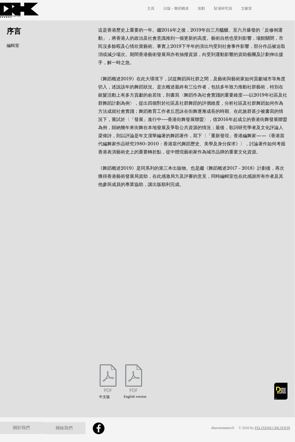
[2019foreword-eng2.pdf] (134, 378)
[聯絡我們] (64, 428)
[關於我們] (21, 428)
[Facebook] (98, 428)
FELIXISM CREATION (272, 428)
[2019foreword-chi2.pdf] (108, 378)
